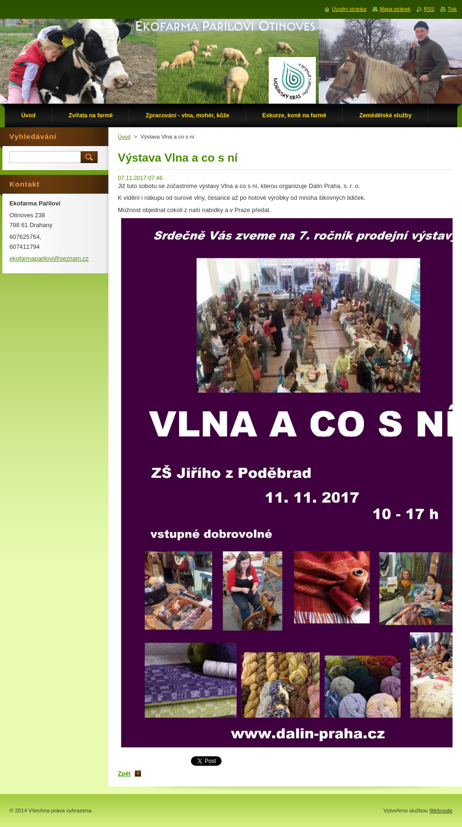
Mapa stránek (395, 9)
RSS (429, 9)
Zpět (124, 773)
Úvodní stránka (349, 9)
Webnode (441, 810)
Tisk (452, 9)
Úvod (124, 136)
